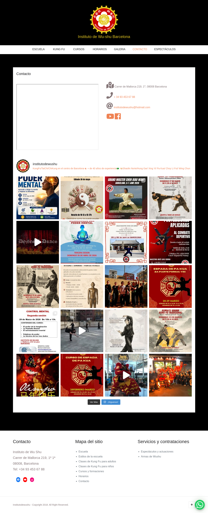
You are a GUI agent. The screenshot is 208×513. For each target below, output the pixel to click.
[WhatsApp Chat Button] (200, 505)
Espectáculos (165, 49)
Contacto (140, 49)
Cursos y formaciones (91, 471)
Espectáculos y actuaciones (157, 451)
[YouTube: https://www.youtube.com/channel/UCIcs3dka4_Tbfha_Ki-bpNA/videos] (25, 480)
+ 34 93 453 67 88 (124, 97)
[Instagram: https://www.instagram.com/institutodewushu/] (32, 480)
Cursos (78, 49)
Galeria (119, 49)
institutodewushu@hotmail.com (132, 107)
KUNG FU (59, 49)
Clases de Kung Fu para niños (96, 466)
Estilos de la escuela (91, 456)
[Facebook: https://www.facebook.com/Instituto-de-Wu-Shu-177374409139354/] (18, 480)
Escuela (38, 49)
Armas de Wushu (151, 456)
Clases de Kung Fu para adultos (97, 461)
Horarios (100, 49)
